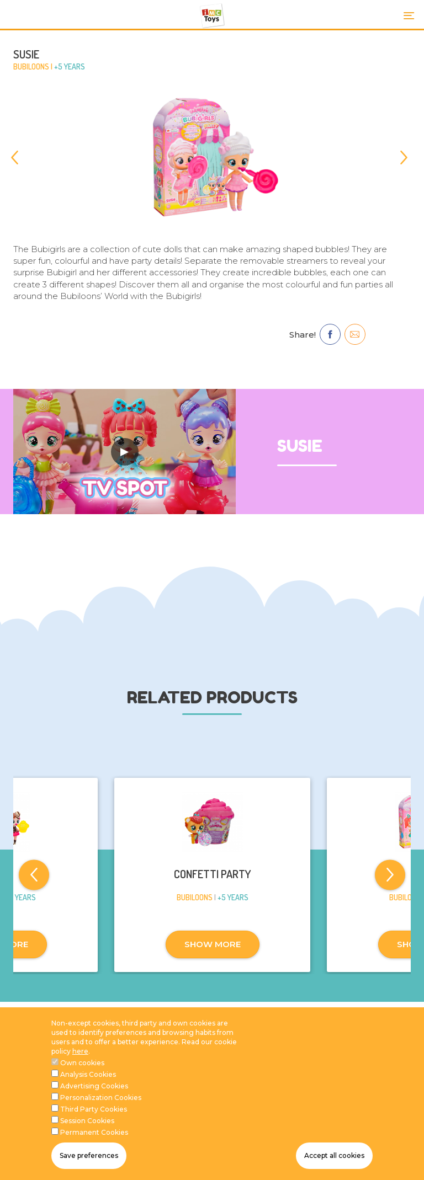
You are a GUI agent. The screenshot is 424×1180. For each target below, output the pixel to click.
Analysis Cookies (88, 1075)
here (80, 1052)
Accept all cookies (334, 1157)
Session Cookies (87, 1122)
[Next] (404, 157)
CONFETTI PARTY (212, 874)
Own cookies (82, 1064)
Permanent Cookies (94, 1133)
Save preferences (89, 1157)
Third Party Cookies (93, 1110)
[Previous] (20, 157)
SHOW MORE (212, 944)
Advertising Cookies (94, 1087)
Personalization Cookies (100, 1098)
